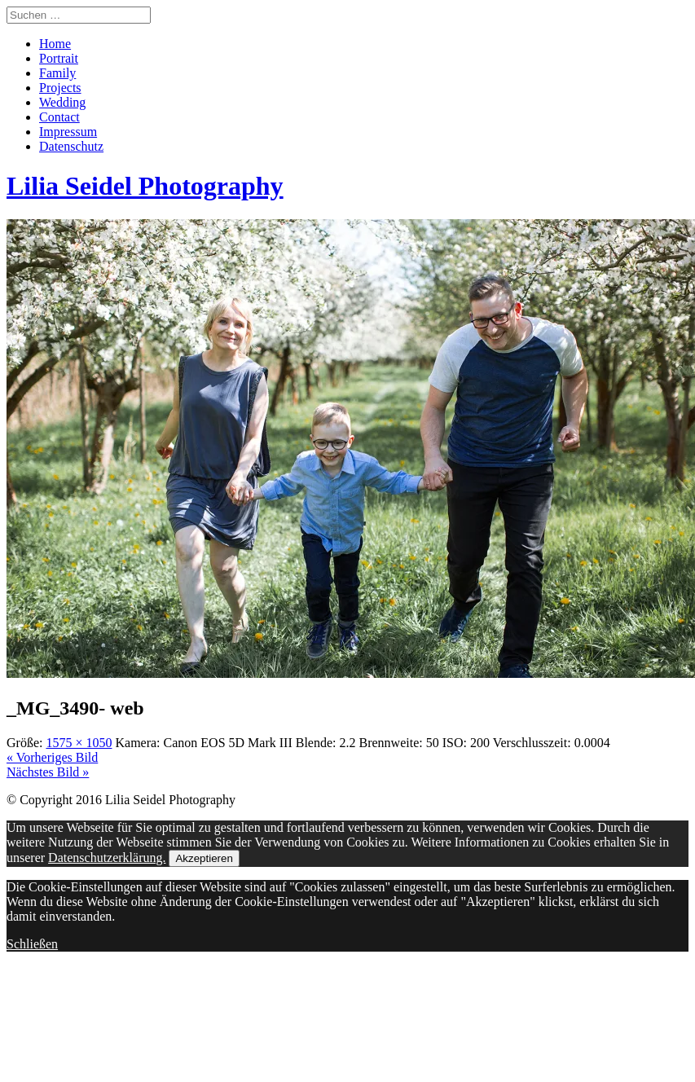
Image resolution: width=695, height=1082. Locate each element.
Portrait (58, 58)
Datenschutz (71, 146)
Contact (59, 117)
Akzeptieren (203, 858)
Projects (60, 88)
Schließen (32, 944)
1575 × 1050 (79, 743)
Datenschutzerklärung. (106, 857)
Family (57, 73)
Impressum (68, 132)
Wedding (62, 102)
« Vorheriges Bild (52, 757)
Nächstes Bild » (48, 772)
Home (55, 44)
